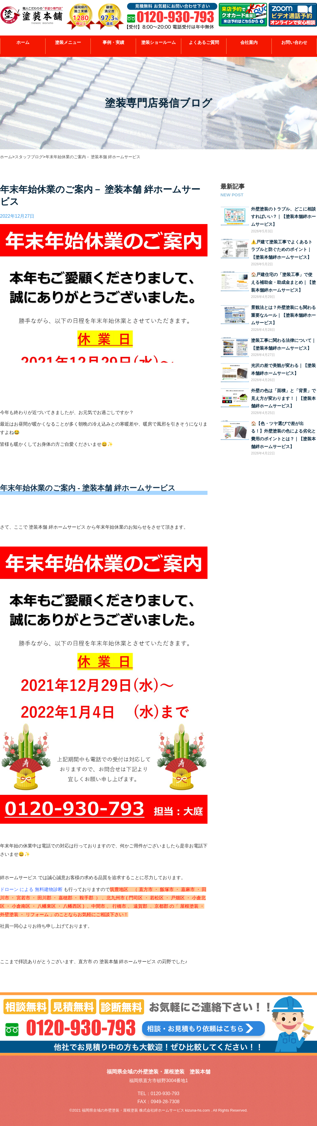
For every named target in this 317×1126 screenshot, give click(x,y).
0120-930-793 (165, 1093)
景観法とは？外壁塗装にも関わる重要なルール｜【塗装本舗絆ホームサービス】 (283, 315)
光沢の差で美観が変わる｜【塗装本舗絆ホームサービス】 (283, 369)
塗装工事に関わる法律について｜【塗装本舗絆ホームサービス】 (283, 344)
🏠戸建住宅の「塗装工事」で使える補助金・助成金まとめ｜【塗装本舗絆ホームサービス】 (283, 282)
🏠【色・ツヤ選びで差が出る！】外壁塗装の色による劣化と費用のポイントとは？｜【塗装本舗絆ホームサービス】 (283, 435)
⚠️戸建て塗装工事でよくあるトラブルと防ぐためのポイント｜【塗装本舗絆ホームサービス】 (281, 250)
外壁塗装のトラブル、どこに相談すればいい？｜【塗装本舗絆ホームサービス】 (283, 217)
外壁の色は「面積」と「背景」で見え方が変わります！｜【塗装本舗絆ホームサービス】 (283, 398)
